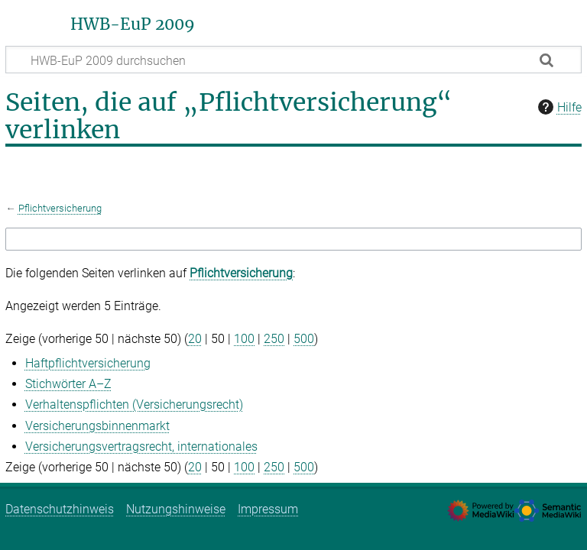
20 (195, 339)
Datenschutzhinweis (59, 509)
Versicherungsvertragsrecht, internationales (141, 446)
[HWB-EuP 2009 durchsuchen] (293, 60)
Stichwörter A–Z (68, 384)
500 (304, 339)
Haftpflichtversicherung (88, 363)
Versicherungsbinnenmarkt (97, 426)
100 (244, 339)
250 (274, 339)
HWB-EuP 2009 (132, 24)
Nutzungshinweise (175, 509)
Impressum (268, 509)
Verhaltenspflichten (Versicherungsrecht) (134, 404)
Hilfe (558, 107)
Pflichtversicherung (60, 208)
